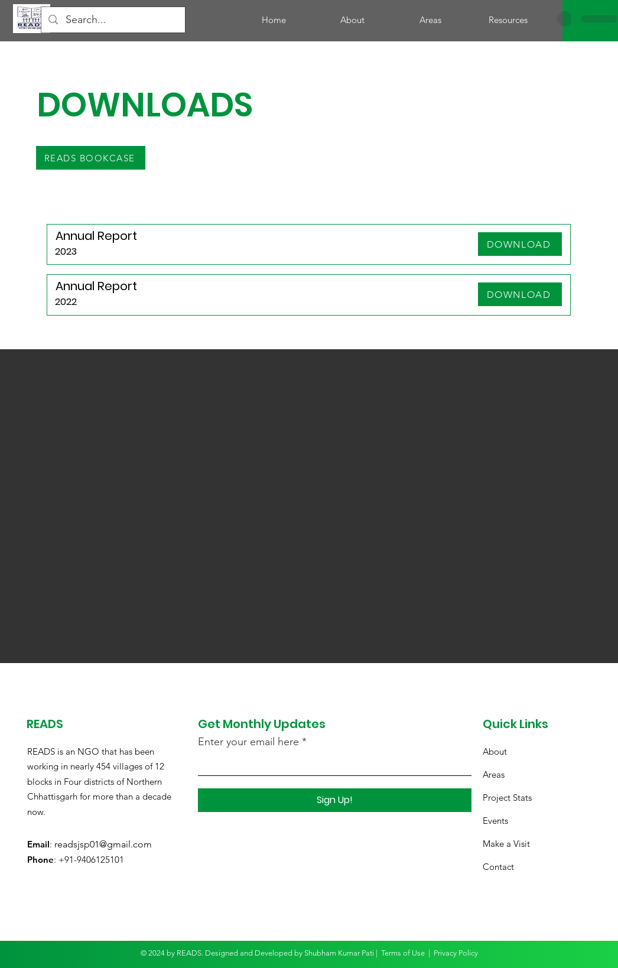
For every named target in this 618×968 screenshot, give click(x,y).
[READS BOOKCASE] (90, 158)
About (495, 751)
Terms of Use (403, 952)
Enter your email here (248, 741)
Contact (498, 866)
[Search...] (113, 20)
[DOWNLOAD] (520, 244)
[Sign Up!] (334, 800)
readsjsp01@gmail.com (103, 844)
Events (495, 820)
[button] (508, 20)
